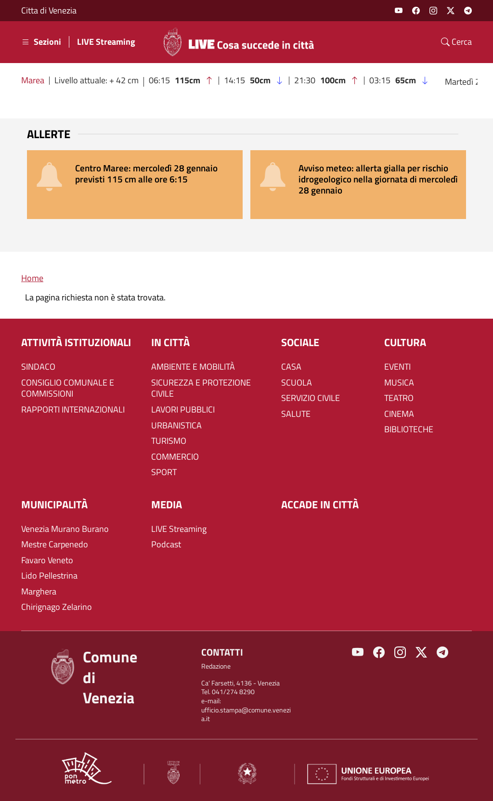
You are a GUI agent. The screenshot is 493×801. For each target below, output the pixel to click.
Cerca (456, 42)
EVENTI (397, 367)
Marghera (38, 591)
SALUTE (296, 414)
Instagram (433, 10)
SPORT (164, 472)
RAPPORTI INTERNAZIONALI (73, 409)
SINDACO (38, 367)
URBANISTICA (176, 425)
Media (166, 505)
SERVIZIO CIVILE (310, 398)
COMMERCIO (175, 457)
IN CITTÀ (170, 342)
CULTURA (405, 342)
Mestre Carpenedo (54, 544)
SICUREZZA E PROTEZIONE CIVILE (201, 388)
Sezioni (41, 42)
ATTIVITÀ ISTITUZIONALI (76, 342)
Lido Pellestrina (49, 575)
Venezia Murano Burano (65, 529)
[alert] (135, 184)
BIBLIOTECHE (408, 429)
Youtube (398, 10)
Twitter (450, 10)
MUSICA (399, 382)
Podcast (166, 544)
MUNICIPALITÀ (54, 505)
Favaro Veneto (47, 560)
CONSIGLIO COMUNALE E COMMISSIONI (67, 388)
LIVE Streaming (106, 42)
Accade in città (320, 505)
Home (32, 277)
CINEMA (399, 414)
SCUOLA (296, 382)
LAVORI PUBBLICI (183, 409)
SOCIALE (300, 342)
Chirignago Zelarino (56, 607)
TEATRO (399, 398)
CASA (291, 367)
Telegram (468, 10)
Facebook (416, 10)
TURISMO (168, 441)
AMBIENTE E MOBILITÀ (193, 367)
